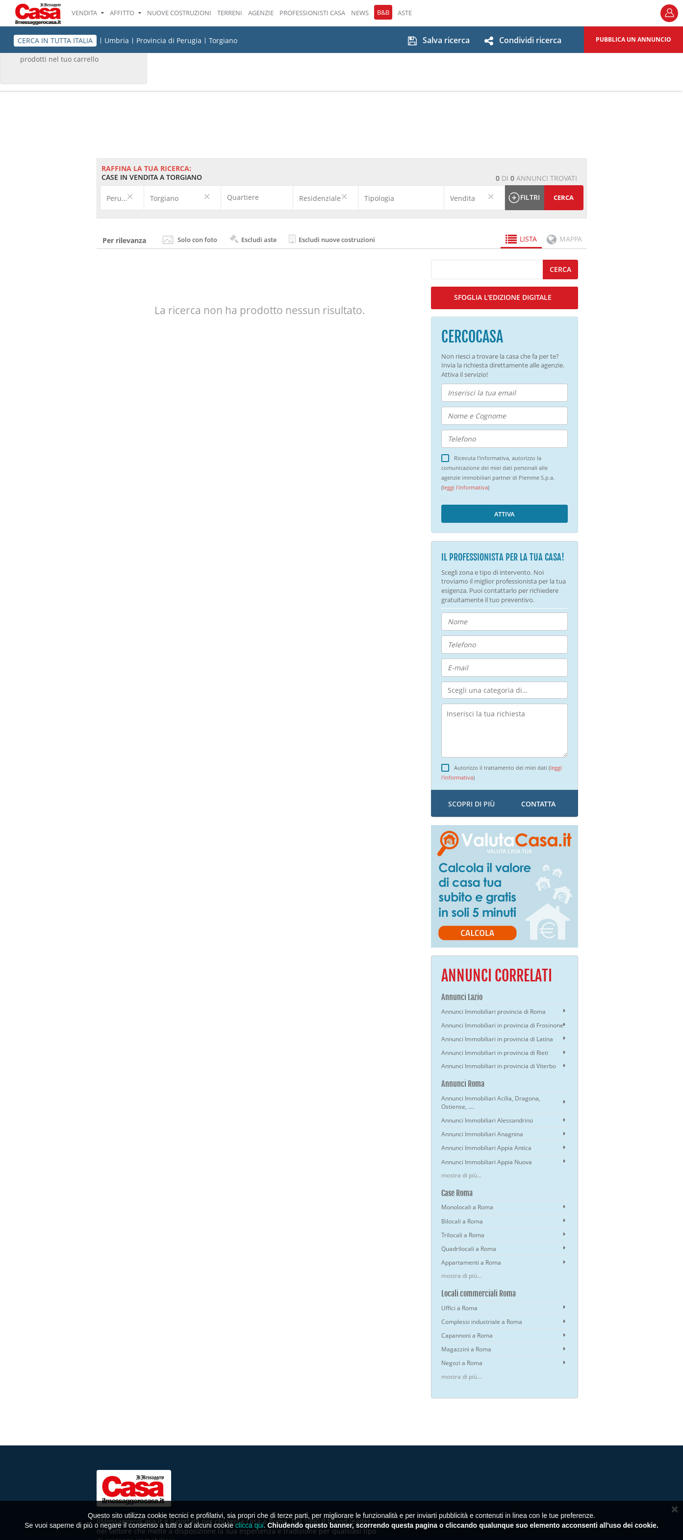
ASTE (405, 12)
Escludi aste (253, 239)
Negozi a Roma (461, 1363)
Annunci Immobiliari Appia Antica (486, 1148)
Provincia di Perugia (169, 41)
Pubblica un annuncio (633, 39)
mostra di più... (461, 1175)
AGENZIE (261, 12)
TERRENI (229, 12)
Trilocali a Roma (462, 1235)
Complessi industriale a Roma (481, 1322)
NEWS (360, 12)
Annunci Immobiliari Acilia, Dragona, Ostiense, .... (490, 1102)
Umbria (116, 41)
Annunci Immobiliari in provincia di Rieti (494, 1053)
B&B (383, 12)
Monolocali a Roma (467, 1207)
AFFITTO (125, 12)
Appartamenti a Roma (471, 1262)
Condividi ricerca (530, 40)
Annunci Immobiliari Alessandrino (487, 1120)
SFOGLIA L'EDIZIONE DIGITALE (503, 297)
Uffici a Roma (459, 1308)
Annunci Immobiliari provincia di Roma (493, 1011)
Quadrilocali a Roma (468, 1249)
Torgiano (223, 41)
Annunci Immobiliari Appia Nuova (486, 1162)
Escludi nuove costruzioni (332, 239)
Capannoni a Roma (467, 1335)
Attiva (504, 514)
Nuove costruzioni (179, 12)
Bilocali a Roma (462, 1221)
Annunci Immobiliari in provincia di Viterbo (498, 1066)
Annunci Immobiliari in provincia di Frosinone (502, 1025)
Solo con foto (197, 239)
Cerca (564, 197)
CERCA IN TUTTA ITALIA (55, 40)
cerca (560, 269)
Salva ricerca (446, 40)
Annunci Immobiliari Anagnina (482, 1134)
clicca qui (249, 1525)
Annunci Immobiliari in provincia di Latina (497, 1039)
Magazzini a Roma (466, 1349)
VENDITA (88, 12)
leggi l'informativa (465, 487)
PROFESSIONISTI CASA (312, 12)
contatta (538, 803)
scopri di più (471, 803)
